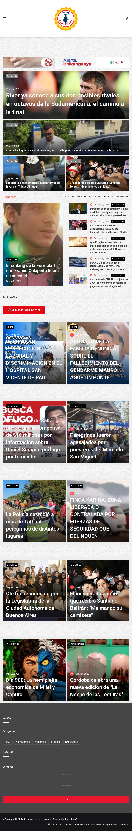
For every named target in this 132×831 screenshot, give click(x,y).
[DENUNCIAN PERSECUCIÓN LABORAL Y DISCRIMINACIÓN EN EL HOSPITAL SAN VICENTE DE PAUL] (34, 353)
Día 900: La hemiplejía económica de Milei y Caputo (31, 687)
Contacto (8, 766)
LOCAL (66, 196)
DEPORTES (108, 196)
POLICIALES (94, 196)
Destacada (12, 76)
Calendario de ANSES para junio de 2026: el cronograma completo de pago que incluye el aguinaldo (109, 283)
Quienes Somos (81, 824)
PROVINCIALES (79, 196)
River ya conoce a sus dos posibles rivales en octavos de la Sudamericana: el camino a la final (65, 104)
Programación (110, 824)
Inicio (69, 824)
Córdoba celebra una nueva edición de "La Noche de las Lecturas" (96, 687)
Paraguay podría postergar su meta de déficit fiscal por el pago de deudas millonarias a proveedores (109, 212)
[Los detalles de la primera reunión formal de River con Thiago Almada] (34, 173)
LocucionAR (71, 819)
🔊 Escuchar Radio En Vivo (24, 309)
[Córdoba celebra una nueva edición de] (98, 670)
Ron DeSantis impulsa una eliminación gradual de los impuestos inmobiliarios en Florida (108, 229)
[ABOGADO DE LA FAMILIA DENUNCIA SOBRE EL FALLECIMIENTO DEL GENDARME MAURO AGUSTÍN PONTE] (98, 353)
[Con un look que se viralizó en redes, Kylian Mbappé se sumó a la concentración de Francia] (66, 137)
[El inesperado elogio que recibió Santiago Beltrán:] (97, 173)
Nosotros (8, 751)
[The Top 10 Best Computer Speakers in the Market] (78, 208)
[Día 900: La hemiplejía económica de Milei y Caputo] (34, 670)
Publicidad (96, 824)
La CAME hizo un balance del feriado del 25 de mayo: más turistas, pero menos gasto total (107, 266)
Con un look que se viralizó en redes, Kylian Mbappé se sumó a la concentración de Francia (62, 150)
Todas (57, 196)
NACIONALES (122, 196)
